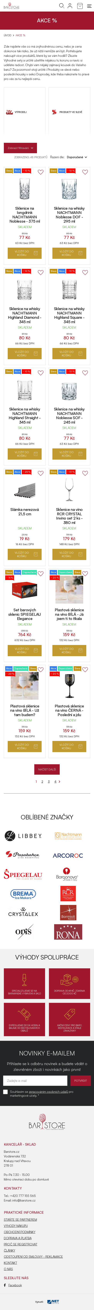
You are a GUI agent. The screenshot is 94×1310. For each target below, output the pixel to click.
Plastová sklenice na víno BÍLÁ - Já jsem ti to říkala (69, 614)
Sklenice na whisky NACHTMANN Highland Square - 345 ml (69, 315)
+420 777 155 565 (23, 1196)
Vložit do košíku (26, 253)
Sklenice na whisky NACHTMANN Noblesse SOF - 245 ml (69, 416)
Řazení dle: (68, 157)
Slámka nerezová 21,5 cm (24, 511)
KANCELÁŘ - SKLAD (20, 1144)
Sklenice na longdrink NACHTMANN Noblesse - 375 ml (24, 215)
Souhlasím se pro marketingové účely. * (41, 1093)
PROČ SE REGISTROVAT (20, 1244)
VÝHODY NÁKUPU (16, 1226)
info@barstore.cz (23, 1200)
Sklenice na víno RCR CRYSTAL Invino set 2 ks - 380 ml (69, 516)
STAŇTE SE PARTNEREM (20, 1220)
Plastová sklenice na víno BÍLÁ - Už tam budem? (24, 710)
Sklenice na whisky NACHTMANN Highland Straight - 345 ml (24, 416)
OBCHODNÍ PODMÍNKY (19, 1232)
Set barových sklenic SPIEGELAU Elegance (24, 614)
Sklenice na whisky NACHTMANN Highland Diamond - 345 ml (24, 315)
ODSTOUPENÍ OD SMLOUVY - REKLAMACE (33, 1257)
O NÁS (8, 1269)
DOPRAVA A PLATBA (18, 1238)
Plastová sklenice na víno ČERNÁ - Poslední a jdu (69, 710)
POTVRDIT (80, 1080)
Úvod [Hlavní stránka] (7, 35)
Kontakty (13, 1188)
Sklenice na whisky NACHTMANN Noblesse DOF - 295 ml (69, 215)
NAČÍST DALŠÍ (47, 769)
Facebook (13, 1285)
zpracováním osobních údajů (48, 1092)
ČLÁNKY (9, 1250)
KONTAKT (10, 1263)
